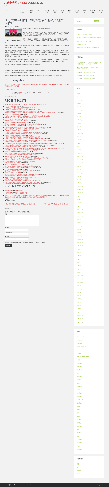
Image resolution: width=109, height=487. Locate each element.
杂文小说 (79, 419)
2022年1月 (80, 153)
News (12, 11)
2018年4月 (80, 262)
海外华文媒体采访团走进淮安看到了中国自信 (17, 175)
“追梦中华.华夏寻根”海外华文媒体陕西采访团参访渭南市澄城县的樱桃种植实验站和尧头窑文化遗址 (31, 143)
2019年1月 (80, 236)
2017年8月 (80, 289)
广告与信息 (80, 399)
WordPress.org (80, 474)
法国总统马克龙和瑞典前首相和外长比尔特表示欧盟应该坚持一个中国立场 (24, 127)
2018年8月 (80, 249)
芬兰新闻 (79, 439)
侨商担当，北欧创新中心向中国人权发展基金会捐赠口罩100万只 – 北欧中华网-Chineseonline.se (30, 195)
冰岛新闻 (79, 376)
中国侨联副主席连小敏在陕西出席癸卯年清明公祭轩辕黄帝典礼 (21, 146)
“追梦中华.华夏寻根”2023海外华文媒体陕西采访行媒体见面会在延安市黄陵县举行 (26, 158)
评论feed (79, 470)
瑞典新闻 (79, 426)
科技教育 (79, 433)
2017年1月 (80, 312)
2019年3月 (80, 229)
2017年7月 (80, 292)
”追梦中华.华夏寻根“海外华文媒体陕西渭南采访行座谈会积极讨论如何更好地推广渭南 (27, 140)
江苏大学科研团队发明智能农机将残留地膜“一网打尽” (19, 180)
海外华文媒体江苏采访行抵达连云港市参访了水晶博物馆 (19, 171)
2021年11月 (80, 159)
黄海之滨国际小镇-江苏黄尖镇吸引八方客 (88, 47)
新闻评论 (84, 11)
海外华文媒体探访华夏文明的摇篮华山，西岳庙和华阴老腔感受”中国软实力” (25, 138)
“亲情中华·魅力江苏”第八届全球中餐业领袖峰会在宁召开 (19, 117)
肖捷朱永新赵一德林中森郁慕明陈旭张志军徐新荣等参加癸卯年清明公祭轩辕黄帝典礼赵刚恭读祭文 (31, 148)
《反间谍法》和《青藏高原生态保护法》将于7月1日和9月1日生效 (22, 104)
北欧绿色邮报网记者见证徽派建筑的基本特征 (17, 161)
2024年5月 (80, 110)
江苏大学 (13, 200)
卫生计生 (79, 389)
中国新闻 (31, 11)
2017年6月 (80, 295)
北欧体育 (79, 383)
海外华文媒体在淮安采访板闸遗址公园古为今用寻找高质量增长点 (22, 174)
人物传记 (79, 370)
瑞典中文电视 (92, 11)
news (78, 350)
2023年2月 (80, 130)
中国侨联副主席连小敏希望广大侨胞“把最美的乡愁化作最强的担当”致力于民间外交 (26, 145)
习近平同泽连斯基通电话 (11, 106)
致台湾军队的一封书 (89, 72)
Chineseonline (80, 62)
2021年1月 (80, 183)
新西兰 (78, 409)
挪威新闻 (79, 403)
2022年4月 (80, 146)
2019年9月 (80, 219)
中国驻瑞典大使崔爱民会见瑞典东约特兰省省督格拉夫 (19, 109)
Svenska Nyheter (22, 11)
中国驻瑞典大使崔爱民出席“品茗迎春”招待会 (16, 108)
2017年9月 (80, 285)
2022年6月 (80, 139)
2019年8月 (80, 222)
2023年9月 (80, 113)
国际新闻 (62, 11)
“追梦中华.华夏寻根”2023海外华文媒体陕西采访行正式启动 (20, 153)
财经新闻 (101, 11)
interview (79, 343)
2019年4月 (80, 226)
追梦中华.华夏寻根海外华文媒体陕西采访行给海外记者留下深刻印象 (23, 133)
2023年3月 (80, 126)
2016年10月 (80, 322)
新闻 (78, 413)
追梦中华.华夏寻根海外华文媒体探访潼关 (15, 135)
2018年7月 (80, 252)
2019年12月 (80, 209)
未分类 (78, 416)
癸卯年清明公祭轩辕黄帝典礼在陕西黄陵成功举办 (18, 154)
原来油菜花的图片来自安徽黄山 (13, 163)
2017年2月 (80, 309)
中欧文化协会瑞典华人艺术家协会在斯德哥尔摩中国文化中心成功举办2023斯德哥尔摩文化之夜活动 (31, 112)
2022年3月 (80, 149)
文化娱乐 (79, 406)
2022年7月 (80, 136)
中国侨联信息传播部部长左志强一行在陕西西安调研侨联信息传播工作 (23, 137)
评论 (6, 214)
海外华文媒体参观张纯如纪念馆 (13, 172)
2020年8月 (80, 196)
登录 (78, 464)
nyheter (79, 353)
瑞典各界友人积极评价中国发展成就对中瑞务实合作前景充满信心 (22, 124)
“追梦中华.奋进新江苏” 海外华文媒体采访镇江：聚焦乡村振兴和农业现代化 (24, 182)
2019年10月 (80, 216)
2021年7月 (80, 173)
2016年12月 (80, 315)
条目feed (79, 467)
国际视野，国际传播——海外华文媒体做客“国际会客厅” (19, 159)
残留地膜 (7, 200)
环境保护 (79, 423)
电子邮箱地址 (9, 234)
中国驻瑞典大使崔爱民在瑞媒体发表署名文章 (17, 130)
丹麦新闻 (79, 366)
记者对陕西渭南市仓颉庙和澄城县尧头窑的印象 (17, 142)
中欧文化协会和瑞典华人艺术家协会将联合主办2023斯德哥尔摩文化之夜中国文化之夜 (27, 116)
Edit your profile (24, 93)
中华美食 (79, 360)
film (78, 72)
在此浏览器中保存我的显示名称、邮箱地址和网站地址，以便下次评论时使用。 (25, 244)
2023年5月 (80, 120)
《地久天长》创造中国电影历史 (13, 114)
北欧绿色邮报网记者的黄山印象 (13, 169)
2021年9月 (80, 166)
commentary (80, 340)
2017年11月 (80, 279)
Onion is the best (81, 44)
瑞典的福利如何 (19, 190)
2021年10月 (80, 163)
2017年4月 (80, 302)
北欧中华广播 (46, 11)
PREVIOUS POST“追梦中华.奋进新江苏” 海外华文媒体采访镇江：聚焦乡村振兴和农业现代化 (29, 84)
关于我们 (38, 11)
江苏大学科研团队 (57, 75)
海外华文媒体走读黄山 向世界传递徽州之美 (16, 164)
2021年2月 (80, 179)
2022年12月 (80, 133)
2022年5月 (80, 143)
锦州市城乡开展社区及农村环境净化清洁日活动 (17, 121)
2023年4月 (80, 123)
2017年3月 (80, 305)
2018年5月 (80, 259)
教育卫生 (70, 11)
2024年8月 (80, 100)
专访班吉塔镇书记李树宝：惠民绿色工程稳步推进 (18, 156)
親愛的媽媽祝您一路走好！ (84, 41)
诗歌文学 (79, 446)
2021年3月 (80, 176)
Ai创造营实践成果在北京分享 (84, 34)
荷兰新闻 (79, 442)
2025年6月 (80, 96)
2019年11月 (80, 212)
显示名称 (7, 229)
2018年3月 (80, 265)
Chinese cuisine (81, 336)
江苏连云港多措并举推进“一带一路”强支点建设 (17, 122)
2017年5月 (80, 299)
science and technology (83, 356)
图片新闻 (79, 396)
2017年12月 (80, 275)
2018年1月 (80, 272)
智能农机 (50, 75)
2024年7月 (80, 103)
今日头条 (79, 373)
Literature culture (81, 346)
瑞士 (78, 429)
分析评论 (79, 380)
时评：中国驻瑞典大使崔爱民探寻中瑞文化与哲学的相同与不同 (21, 129)
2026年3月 (80, 93)
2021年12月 (80, 156)
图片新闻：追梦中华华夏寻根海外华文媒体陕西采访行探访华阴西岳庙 (23, 132)
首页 (7, 11)
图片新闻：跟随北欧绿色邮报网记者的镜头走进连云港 (20, 204)
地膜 (46, 75)
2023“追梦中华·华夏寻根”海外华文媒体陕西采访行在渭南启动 (21, 150)
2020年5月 (80, 202)
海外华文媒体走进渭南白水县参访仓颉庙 (15, 151)
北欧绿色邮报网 (9, 190)
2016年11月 (80, 318)
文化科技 (77, 11)
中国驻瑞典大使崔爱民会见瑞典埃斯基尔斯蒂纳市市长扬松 (20, 111)
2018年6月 (80, 256)
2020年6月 (80, 199)
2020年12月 (80, 186)
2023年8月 (80, 116)
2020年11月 (80, 189)
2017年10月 (80, 282)
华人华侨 (55, 11)
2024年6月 (80, 106)
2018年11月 (80, 242)
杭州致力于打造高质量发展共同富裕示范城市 (89, 38)
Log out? (31, 93)
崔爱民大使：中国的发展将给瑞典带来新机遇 (17, 179)
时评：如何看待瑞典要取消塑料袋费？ (15, 125)
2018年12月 (80, 239)
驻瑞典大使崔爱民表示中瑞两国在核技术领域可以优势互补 (20, 177)
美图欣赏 (79, 436)
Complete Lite (100, 485)
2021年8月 (80, 169)
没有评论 (17, 26)
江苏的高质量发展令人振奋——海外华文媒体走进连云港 (19, 167)
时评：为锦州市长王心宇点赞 (12, 119)
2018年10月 (80, 246)
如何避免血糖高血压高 (21, 192)
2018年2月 (80, 269)
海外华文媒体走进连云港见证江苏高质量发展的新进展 (19, 166)
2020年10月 (80, 193)
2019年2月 (80, 232)
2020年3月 (80, 206)
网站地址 (7, 238)
